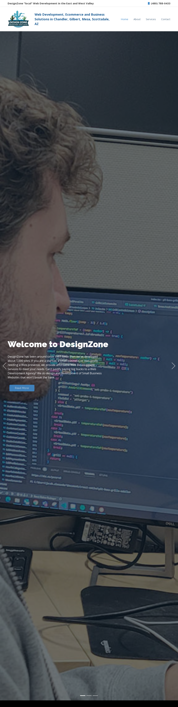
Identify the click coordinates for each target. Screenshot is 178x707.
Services (151, 19)
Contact (165, 19)
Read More (22, 381)
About (137, 19)
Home (124, 19)
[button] (4, 358)
